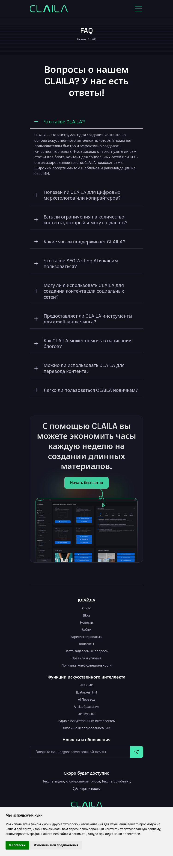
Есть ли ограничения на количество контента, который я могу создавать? (81, 220)
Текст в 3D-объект (115, 781)
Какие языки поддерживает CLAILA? (79, 242)
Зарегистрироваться (87, 637)
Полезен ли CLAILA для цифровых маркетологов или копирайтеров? (77, 195)
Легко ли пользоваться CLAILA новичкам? (86, 390)
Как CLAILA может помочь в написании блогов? (83, 343)
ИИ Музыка (86, 714)
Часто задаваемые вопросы (86, 651)
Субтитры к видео (86, 788)
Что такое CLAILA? (59, 122)
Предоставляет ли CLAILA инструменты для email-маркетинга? (83, 319)
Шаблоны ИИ (86, 692)
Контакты (86, 644)
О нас (86, 608)
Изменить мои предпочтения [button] (56, 845)
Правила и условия (87, 658)
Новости (86, 622)
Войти (86, 630)
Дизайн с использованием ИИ (86, 728)
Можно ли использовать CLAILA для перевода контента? (79, 368)
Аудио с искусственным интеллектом (86, 721)
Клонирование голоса (83, 781)
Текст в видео (53, 781)
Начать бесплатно (86, 482)
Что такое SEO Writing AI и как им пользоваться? (76, 263)
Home (81, 39)
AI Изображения (86, 707)
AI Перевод (86, 699)
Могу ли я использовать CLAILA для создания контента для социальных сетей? (79, 291)
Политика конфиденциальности (86, 665)
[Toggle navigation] (138, 9)
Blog (86, 615)
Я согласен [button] (17, 845)
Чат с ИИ (86, 685)
